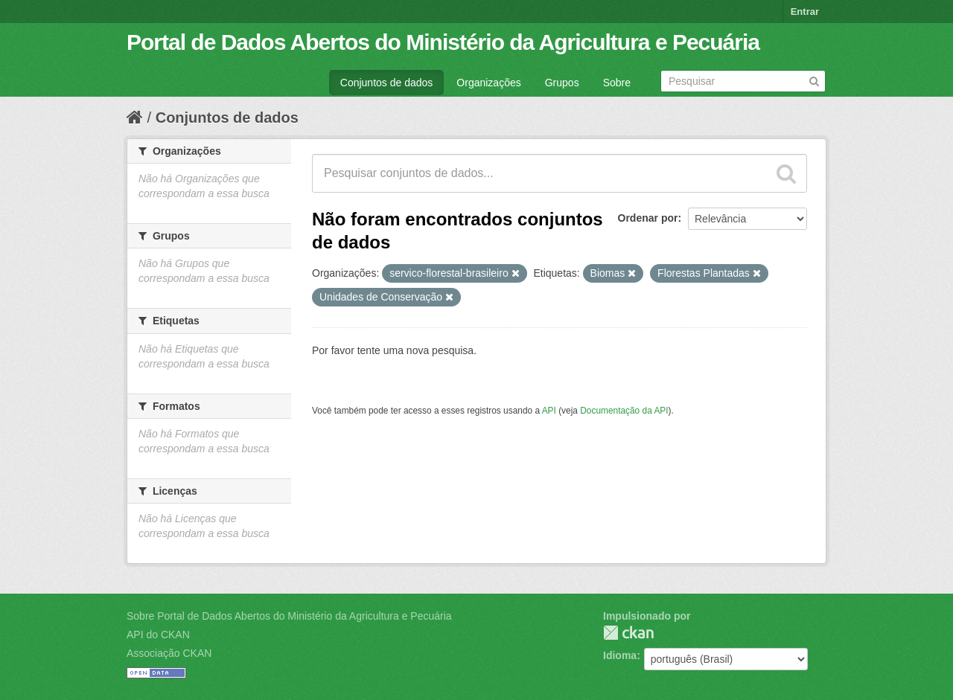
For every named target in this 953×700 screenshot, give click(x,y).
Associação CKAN (169, 653)
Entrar (805, 11)
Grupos (562, 83)
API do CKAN (158, 634)
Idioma (620, 655)
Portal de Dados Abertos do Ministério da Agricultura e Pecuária (443, 42)
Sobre (617, 83)
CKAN (628, 632)
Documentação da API (624, 410)
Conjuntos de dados (386, 83)
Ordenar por (648, 218)
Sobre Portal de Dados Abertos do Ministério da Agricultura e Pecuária (289, 616)
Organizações (488, 83)
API (549, 410)
